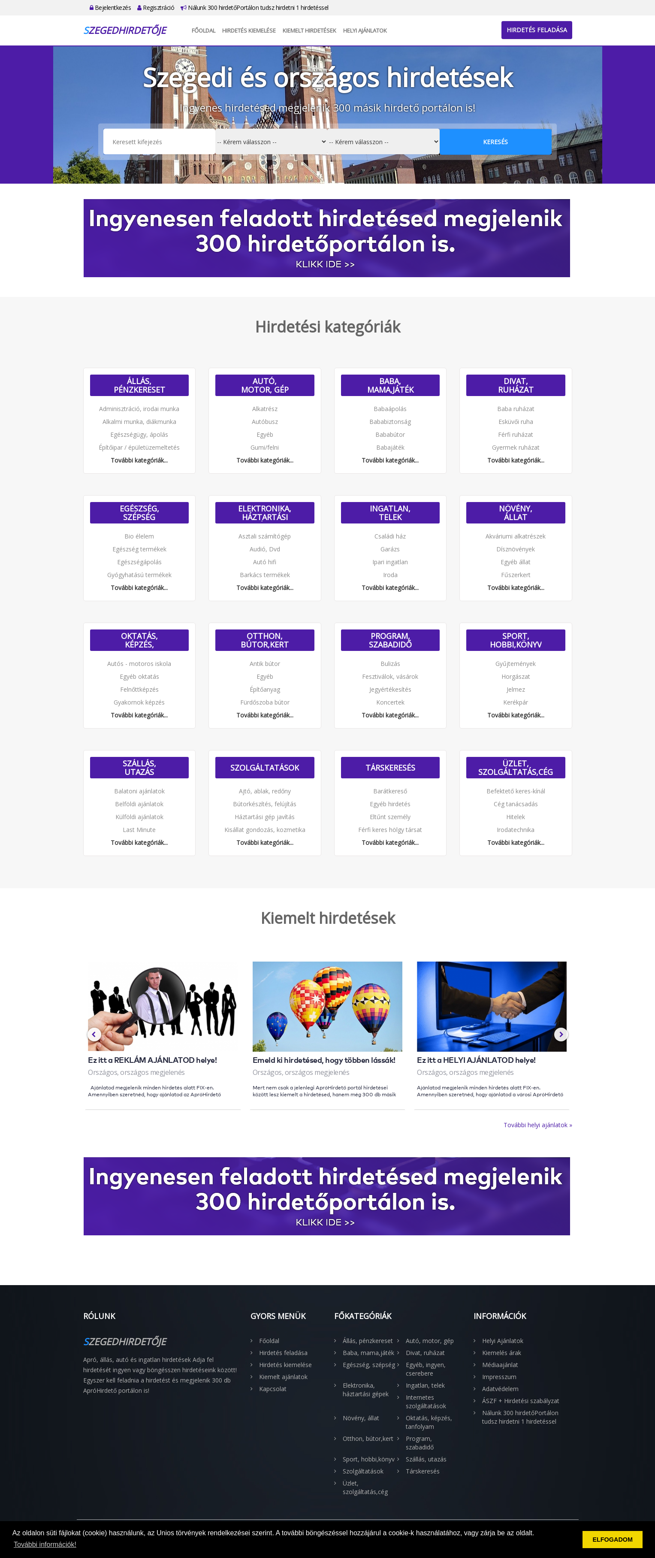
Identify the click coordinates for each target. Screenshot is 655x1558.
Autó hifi (264, 562)
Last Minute (139, 830)
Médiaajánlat (500, 1365)
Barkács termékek (265, 575)
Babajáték (390, 447)
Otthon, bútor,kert (265, 640)
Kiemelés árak (501, 1353)
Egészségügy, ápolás (139, 434)
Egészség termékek (139, 549)
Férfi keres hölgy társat (390, 830)
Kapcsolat (273, 1389)
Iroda (390, 575)
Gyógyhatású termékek (139, 575)
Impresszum (499, 1377)
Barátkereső (390, 791)
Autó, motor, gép (265, 385)
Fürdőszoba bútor (265, 702)
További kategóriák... (139, 460)
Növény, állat (515, 512)
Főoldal (203, 30)
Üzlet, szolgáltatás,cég (515, 767)
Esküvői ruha (515, 421)
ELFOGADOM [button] (612, 1539)
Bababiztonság (390, 421)
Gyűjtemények (515, 664)
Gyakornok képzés (139, 702)
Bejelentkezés (110, 7)
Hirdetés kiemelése (249, 30)
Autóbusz (265, 421)
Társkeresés (390, 767)
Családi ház (390, 536)
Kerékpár (515, 702)
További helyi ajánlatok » (538, 1125)
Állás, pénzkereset (139, 385)
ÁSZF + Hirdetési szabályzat (520, 1401)
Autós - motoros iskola (139, 664)
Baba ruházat (515, 409)
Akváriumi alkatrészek (516, 536)
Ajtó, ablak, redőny (265, 791)
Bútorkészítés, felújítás (264, 804)
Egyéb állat (516, 562)
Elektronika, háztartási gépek (264, 512)
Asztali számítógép (264, 536)
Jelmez (516, 689)
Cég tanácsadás (516, 804)
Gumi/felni (265, 447)
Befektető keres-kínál (515, 791)
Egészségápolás (139, 562)
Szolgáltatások (264, 767)
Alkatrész (265, 409)
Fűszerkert (516, 575)
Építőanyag (265, 689)
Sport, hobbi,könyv (516, 640)
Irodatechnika (515, 830)
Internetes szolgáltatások (426, 1401)
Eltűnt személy (390, 817)
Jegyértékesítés (390, 689)
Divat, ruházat (516, 385)
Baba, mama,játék (390, 385)
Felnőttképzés (139, 689)
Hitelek (515, 817)
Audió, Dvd (265, 549)
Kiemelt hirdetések (309, 30)
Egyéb (265, 434)
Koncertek (390, 702)
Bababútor (390, 434)
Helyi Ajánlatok (365, 30)
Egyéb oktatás (139, 676)
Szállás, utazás (139, 767)
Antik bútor (265, 664)
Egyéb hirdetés (390, 804)
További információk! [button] (45, 1544)
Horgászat (515, 676)
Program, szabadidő (390, 640)
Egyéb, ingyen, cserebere (426, 1369)
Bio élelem (139, 536)
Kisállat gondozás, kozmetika (264, 830)
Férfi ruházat (515, 434)
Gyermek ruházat (516, 447)
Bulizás (390, 664)
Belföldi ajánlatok (139, 804)
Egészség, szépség (139, 512)
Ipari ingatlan (390, 562)
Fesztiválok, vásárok (390, 676)
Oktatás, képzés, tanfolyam (139, 640)
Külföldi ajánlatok (139, 817)
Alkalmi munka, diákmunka (139, 421)
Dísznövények (515, 549)
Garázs (390, 549)
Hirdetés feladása (537, 30)
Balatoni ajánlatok (139, 791)
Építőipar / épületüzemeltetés (139, 447)
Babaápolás (390, 409)
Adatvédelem (500, 1389)
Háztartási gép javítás (265, 817)
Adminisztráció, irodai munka (139, 409)
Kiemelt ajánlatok (283, 1377)
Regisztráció (155, 7)
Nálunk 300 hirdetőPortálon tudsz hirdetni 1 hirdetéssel (255, 7)
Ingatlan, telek (390, 512)
